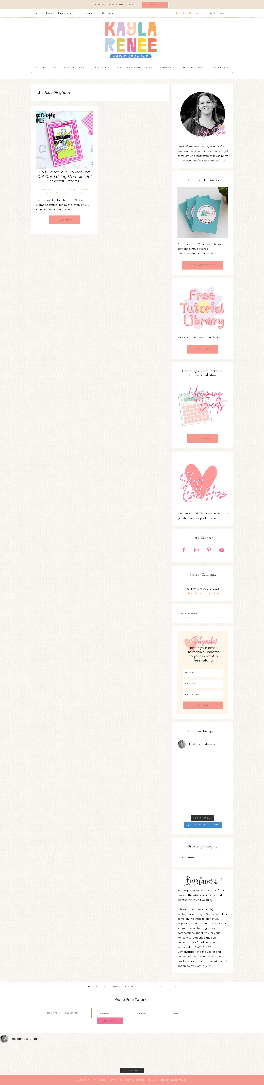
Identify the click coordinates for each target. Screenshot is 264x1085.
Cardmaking (47, 189)
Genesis (124, 1080)
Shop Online (211, 593)
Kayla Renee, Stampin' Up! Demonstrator (132, 40)
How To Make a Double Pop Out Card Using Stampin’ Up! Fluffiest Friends (64, 177)
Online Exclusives (73, 193)
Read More (65, 220)
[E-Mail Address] (203, 694)
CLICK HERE (203, 349)
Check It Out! (155, 4)
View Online (194, 593)
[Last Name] (203, 683)
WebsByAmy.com (179, 1080)
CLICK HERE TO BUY (203, 265)
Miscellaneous (53, 193)
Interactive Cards (78, 189)
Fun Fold (61, 189)
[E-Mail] (188, 1013)
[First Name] (203, 673)
